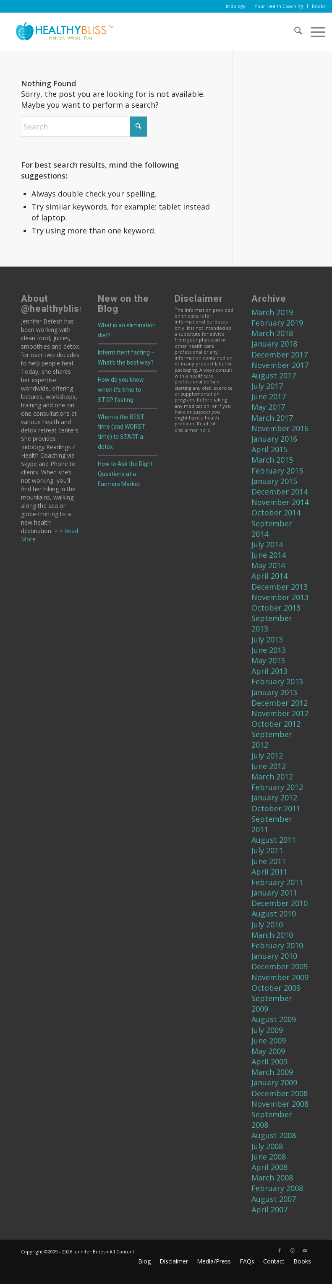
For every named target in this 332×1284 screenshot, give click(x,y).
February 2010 (277, 945)
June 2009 (268, 1040)
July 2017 (267, 386)
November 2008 (279, 1104)
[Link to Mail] (304, 1250)
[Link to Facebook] (279, 1250)
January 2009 (274, 1082)
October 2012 (276, 724)
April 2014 (269, 576)
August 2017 (273, 375)
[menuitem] (236, 6)
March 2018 (272, 333)
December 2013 (279, 587)
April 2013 (269, 671)
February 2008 (277, 1188)
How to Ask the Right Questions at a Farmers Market (125, 474)
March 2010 (272, 935)
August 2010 (273, 914)
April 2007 (269, 1209)
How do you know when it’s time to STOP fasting (121, 389)
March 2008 (272, 1178)
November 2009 (279, 977)
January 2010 (274, 956)
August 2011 (273, 840)
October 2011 (276, 808)
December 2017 (279, 354)
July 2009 (267, 1030)
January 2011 (274, 893)
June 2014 (268, 555)
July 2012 (267, 756)
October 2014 (276, 512)
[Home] (61, 32)
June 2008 (268, 1157)
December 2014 (279, 492)
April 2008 (269, 1167)
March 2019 (272, 312)
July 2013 (267, 639)
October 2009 (276, 988)
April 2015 (269, 449)
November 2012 (279, 713)
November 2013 (279, 597)
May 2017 (268, 407)
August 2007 (273, 1199)
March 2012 (272, 776)
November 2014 (279, 502)
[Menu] (313, 32)
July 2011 (267, 850)
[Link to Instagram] (292, 1250)
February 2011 (277, 882)
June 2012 (268, 766)
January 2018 (274, 344)
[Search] (294, 32)
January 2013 (274, 692)
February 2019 (277, 323)
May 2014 (268, 565)
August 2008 (273, 1135)
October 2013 (276, 608)
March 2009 (272, 1072)
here (204, 430)
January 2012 (274, 797)
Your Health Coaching (278, 6)
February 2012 (277, 787)
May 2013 (268, 660)
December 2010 (279, 903)
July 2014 (267, 544)
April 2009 (269, 1061)
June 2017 (268, 396)
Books (318, 6)
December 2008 (279, 1093)
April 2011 (269, 872)
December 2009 (279, 966)
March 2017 (272, 418)
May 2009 (268, 1051)
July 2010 (267, 924)
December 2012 (279, 703)
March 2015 (272, 460)
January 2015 (274, 481)
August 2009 (273, 1019)
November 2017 (279, 365)
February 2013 (277, 681)
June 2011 (268, 861)
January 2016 (274, 439)
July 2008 (267, 1146)
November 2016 (279, 428)
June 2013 (268, 650)
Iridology (236, 6)
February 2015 (277, 471)
